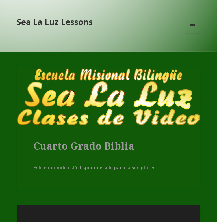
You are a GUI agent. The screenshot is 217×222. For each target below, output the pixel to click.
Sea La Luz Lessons (55, 21)
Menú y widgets (192, 33)
